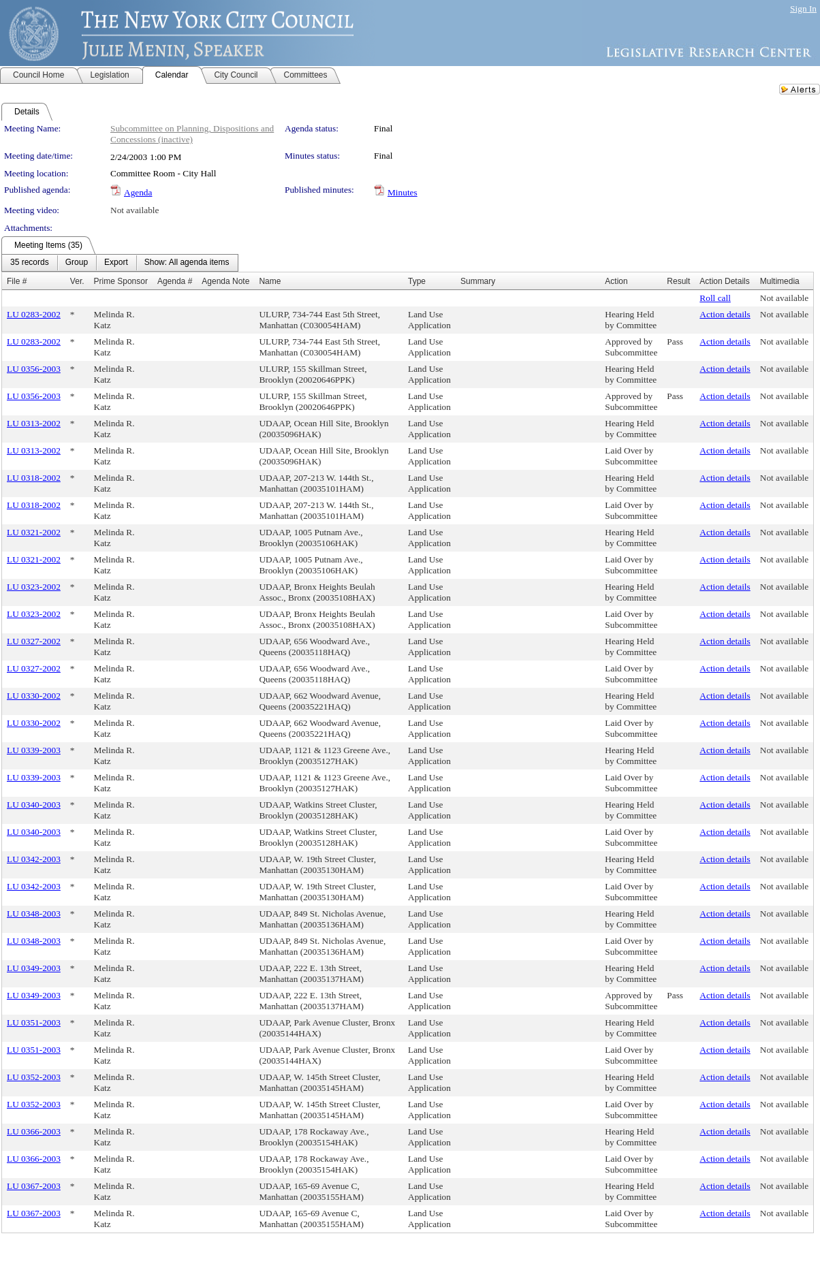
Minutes (402, 192)
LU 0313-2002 (34, 423)
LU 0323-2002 (34, 587)
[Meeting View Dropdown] (187, 263)
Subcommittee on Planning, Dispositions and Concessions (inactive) (192, 133)
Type (417, 281)
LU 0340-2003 (34, 804)
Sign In (803, 8)
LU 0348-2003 (34, 913)
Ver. (77, 281)
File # (17, 281)
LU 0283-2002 (34, 314)
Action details (724, 314)
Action (616, 281)
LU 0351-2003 (34, 1022)
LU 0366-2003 (34, 1131)
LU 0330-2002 (34, 695)
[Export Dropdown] (116, 263)
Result (678, 281)
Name (270, 281)
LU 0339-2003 (34, 750)
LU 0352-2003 (34, 1077)
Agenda (138, 192)
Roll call (715, 298)
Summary (477, 281)
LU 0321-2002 (34, 532)
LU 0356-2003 (34, 369)
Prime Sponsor (121, 281)
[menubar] (119, 263)
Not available (134, 210)
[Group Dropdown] (76, 263)
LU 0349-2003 (34, 968)
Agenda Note (225, 281)
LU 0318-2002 (34, 478)
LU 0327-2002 (34, 641)
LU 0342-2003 (34, 859)
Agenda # (174, 281)
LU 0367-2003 (34, 1186)
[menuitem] (29, 263)
